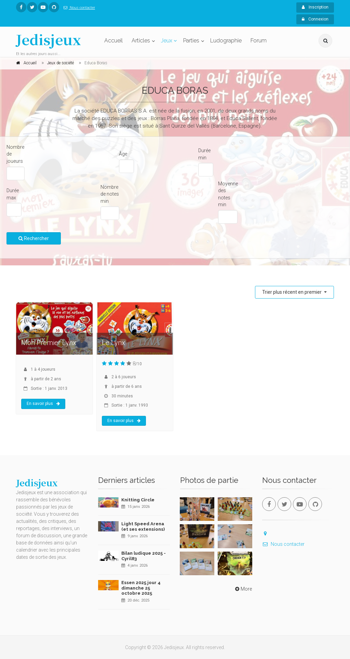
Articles (141, 40)
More (243, 589)
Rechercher (33, 238)
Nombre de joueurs (15, 154)
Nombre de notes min (109, 194)
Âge (123, 154)
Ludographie (226, 40)
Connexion (315, 19)
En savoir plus (43, 403)
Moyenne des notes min (228, 194)
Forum (259, 40)
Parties (191, 40)
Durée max (12, 194)
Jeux (166, 40)
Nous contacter (78, 7)
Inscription (315, 7)
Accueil (113, 40)
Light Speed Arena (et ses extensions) (143, 526)
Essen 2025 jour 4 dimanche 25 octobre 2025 (141, 588)
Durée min (204, 154)
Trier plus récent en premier (292, 292)
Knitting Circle (137, 499)
